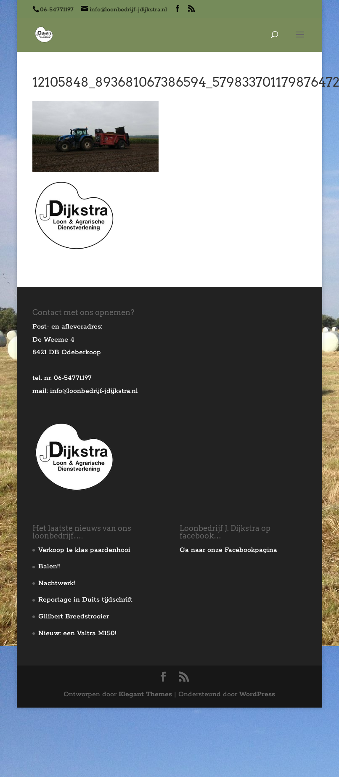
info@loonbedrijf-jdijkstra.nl (94, 391)
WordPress (257, 694)
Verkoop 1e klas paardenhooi (84, 550)
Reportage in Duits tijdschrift (85, 599)
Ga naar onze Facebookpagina (228, 550)
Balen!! (49, 566)
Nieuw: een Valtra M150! (77, 633)
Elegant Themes (145, 694)
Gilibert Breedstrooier (73, 616)
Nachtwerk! (56, 583)
